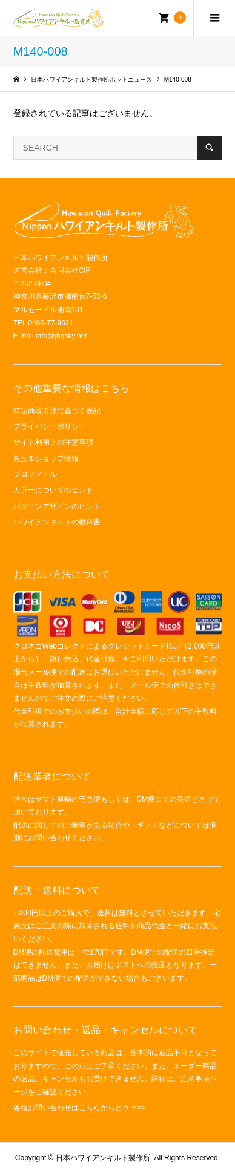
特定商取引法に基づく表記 (57, 411)
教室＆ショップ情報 (46, 458)
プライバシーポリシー (49, 426)
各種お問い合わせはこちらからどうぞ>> (79, 1107)
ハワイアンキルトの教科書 (57, 522)
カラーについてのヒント (53, 490)
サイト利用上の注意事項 (53, 442)
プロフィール (35, 474)
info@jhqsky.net (61, 336)
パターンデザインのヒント (57, 506)
